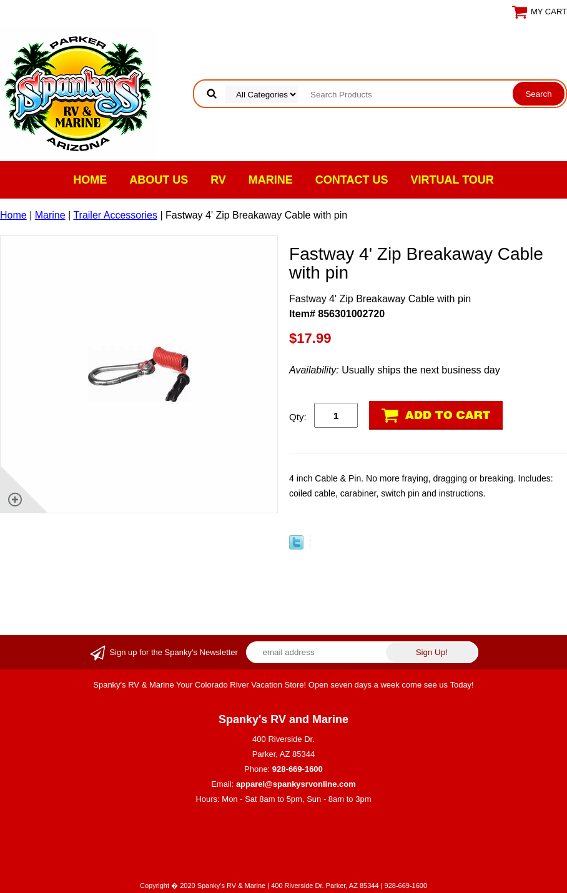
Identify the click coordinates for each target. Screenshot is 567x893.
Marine (271, 180)
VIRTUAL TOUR (452, 180)
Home (90, 180)
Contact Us (351, 180)
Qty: (298, 417)
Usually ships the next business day (394, 370)
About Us (158, 180)
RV (218, 180)
